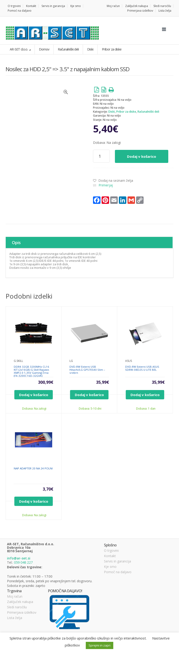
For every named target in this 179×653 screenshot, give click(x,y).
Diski (111, 112)
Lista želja (164, 10)
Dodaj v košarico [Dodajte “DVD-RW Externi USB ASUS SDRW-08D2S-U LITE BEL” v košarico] (145, 392)
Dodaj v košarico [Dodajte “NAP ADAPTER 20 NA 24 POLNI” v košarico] (33, 499)
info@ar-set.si (18, 556)
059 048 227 (23, 560)
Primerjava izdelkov (140, 10)
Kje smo (75, 6)
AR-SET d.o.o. (19, 49)
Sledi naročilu (162, 6)
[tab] (89, 241)
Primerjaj (105, 185)
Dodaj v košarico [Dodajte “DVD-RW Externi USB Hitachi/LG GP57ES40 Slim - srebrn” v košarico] (89, 392)
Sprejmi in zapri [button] (99, 645)
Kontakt (31, 6)
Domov (43, 49)
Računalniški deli (148, 112)
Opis (12, 241)
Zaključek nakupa (136, 6)
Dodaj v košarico (141, 156)
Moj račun (113, 6)
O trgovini (14, 6)
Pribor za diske (126, 112)
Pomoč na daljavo (19, 10)
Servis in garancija (53, 6)
